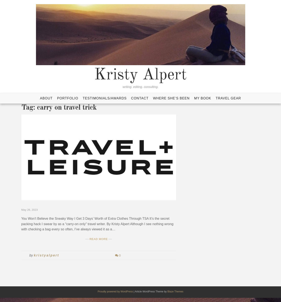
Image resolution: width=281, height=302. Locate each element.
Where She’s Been (171, 98)
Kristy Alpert (140, 75)
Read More (99, 239)
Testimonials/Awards (105, 98)
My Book (202, 98)
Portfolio (67, 98)
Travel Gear (228, 98)
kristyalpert (46, 255)
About (46, 98)
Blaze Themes (175, 291)
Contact (140, 98)
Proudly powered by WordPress (116, 291)
